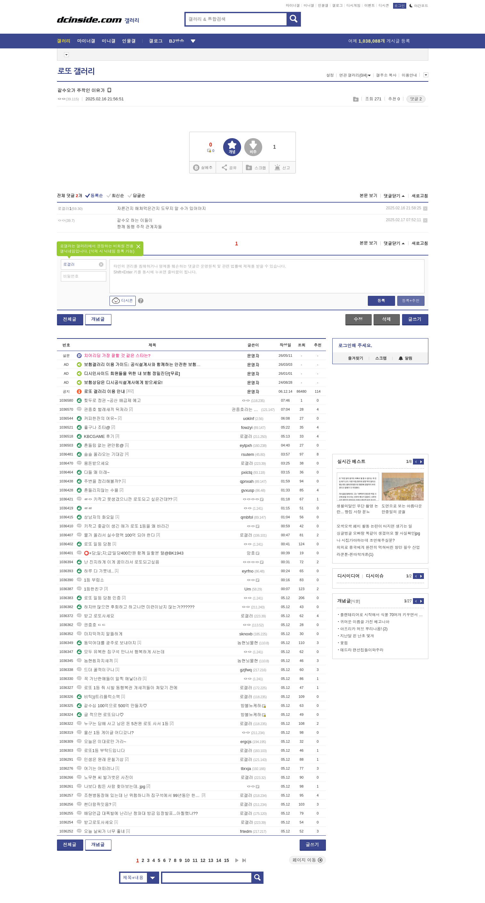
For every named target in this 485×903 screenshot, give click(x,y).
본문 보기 (368, 195)
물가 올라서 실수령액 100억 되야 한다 (116, 535)
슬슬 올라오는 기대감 (100, 454)
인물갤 (323, 5)
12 (203, 860)
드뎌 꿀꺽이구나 (95, 669)
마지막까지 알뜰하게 (100, 633)
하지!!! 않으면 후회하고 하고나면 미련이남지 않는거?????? (135, 607)
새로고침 (420, 196)
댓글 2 (416, 98)
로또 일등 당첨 (94, 544)
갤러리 (64, 41)
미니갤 (308, 5)
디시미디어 (348, 576)
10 (187, 860)
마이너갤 (293, 5)
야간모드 (418, 6)
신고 (282, 167)
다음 (237, 860)
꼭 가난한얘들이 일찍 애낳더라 (109, 678)
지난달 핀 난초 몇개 (357, 636)
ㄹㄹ (84, 508)
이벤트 (369, 5)
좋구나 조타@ (93, 427)
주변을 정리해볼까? (99, 481)
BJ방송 (176, 41)
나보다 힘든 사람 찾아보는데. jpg (111, 786)
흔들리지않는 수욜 (97, 490)
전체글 (70, 319)
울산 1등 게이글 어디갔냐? (105, 732)
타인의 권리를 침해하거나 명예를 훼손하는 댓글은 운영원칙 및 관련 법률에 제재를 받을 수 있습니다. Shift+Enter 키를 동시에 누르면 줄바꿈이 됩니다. (200, 269)
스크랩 (355, 99)
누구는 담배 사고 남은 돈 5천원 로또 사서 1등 (122, 723)
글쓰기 (415, 319)
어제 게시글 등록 (379, 41)
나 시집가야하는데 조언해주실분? (366, 540)
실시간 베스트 (351, 461)
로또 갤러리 (76, 71)
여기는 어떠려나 (95, 768)
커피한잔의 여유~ (97, 418)
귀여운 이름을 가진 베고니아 (365, 622)
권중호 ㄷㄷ (91, 625)
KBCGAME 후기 (95, 436)
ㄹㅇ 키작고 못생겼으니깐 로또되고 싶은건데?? (124, 499)
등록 (381, 300)
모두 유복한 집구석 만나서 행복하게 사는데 (121, 651)
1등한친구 (90, 589)
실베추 (203, 167)
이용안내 (409, 75)
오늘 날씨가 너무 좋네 (101, 831)
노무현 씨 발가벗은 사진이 (105, 777)
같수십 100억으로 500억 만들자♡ (112, 705)
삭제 (425, 208)
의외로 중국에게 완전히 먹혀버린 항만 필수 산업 (378, 547)
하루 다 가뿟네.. (95, 571)
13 (211, 860)
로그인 (399, 6)
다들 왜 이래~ (93, 472)
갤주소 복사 (386, 75)
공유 (229, 167)
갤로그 (337, 5)
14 (218, 860)
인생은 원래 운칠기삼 (100, 759)
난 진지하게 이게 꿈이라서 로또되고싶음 (118, 562)
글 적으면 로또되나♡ (100, 714)
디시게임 (353, 5)
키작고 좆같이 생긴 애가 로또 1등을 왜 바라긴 (123, 526)
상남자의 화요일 (95, 517)
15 (226, 860)
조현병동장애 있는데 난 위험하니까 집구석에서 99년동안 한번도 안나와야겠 (138, 795)
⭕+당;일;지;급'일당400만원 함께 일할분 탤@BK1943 (130, 553)
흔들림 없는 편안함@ (100, 445)
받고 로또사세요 (95, 616)
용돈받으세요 (93, 463)
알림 (405, 358)
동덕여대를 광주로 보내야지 (106, 642)
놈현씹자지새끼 (95, 660)
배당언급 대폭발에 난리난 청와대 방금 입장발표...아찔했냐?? (137, 813)
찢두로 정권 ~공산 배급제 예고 (109, 400)
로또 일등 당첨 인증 (99, 598)
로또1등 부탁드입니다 (101, 750)
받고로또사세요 (95, 822)
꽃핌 (344, 643)
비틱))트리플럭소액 (98, 696)
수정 (358, 319)
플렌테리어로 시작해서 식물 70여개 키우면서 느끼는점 (382, 615)
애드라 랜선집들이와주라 (362, 650)
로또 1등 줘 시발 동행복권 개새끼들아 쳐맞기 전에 (127, 687)
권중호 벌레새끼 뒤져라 (102, 409)
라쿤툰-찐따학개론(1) (355, 554)
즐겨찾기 (355, 358)
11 (195, 860)
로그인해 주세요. (355, 345)
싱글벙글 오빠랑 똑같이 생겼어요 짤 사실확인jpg (378, 533)
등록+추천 (410, 300)
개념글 (98, 319)
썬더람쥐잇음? (94, 804)
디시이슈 (375, 576)
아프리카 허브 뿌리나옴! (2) (364, 629)
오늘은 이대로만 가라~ (101, 741)
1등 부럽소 (90, 580)
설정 (330, 75)
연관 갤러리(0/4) (355, 75)
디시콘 (384, 5)
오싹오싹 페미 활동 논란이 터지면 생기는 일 (374, 526)
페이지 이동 (308, 860)
